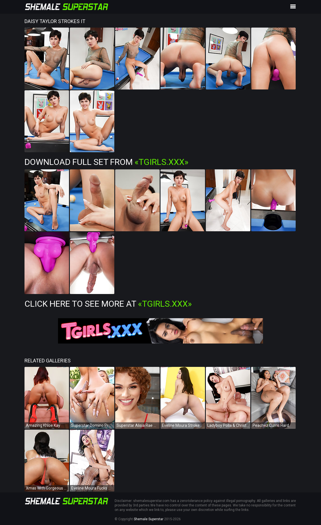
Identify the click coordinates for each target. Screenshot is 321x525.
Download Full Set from (106, 162)
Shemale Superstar (148, 519)
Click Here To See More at (108, 304)
